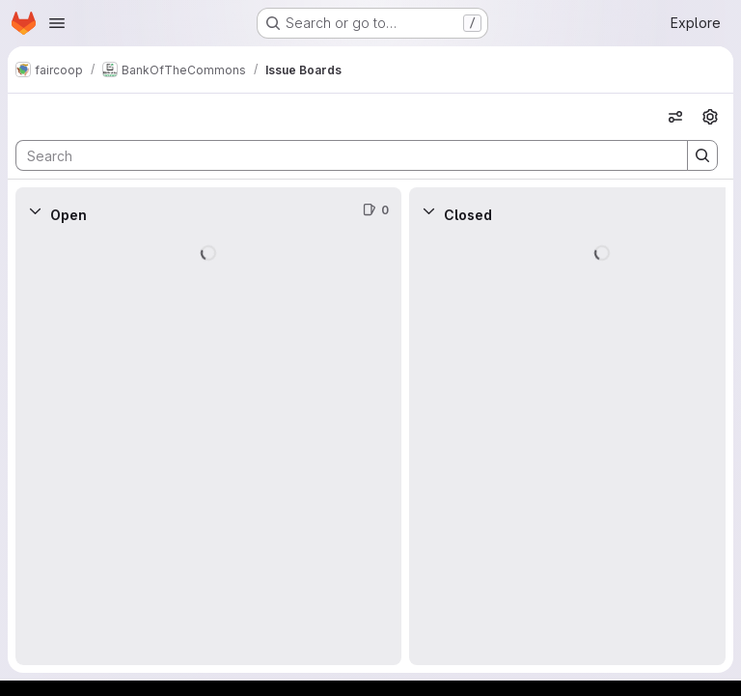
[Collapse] (34, 210)
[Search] (342, 155)
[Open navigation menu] (56, 23)
